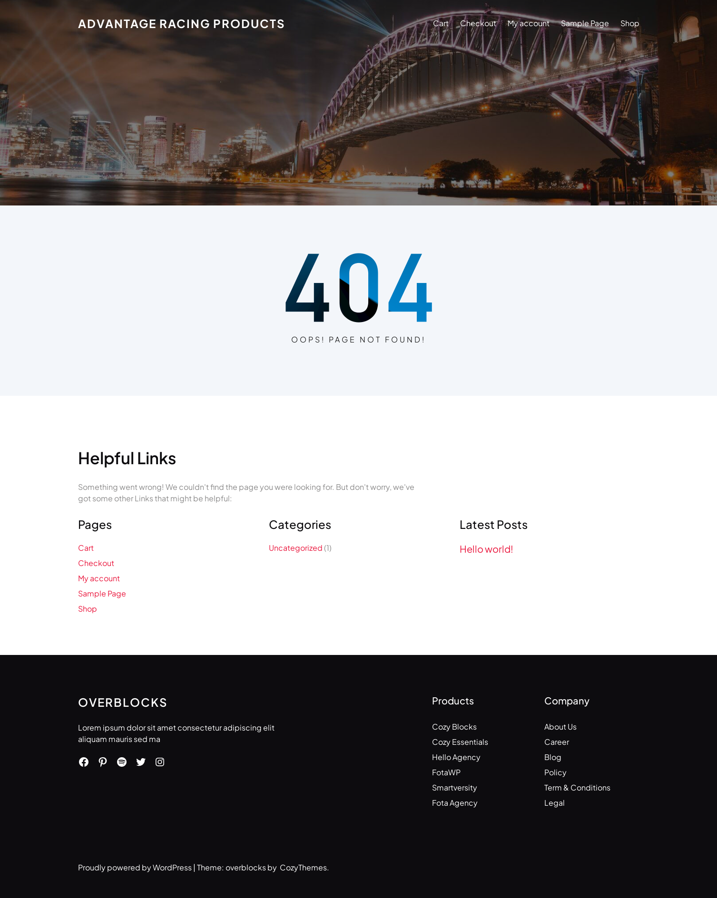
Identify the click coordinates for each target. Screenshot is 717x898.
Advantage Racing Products (181, 23)
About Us (560, 727)
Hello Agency (456, 757)
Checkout (478, 23)
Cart (441, 23)
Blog (552, 757)
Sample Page (585, 23)
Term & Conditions (577, 787)
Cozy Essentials (460, 742)
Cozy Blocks (454, 727)
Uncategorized (296, 548)
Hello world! (486, 549)
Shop (629, 23)
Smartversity (454, 787)
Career (556, 742)
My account (529, 23)
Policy (555, 772)
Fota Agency (455, 803)
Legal (554, 803)
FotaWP (446, 772)
